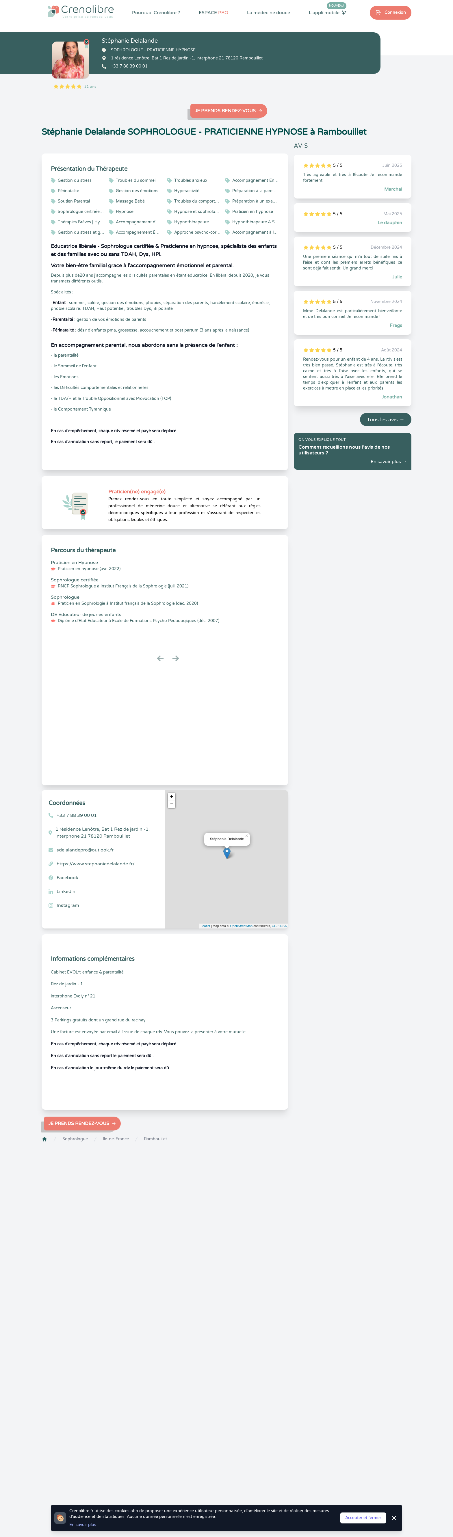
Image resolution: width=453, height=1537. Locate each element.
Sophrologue (75, 1139)
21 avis (90, 87)
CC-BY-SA (279, 926)
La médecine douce (268, 13)
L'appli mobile (327, 12)
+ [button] (171, 796)
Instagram (68, 905)
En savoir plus (82, 1524)
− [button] (171, 804)
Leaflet (205, 926)
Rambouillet (155, 1139)
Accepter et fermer (363, 1517)
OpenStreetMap (241, 926)
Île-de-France (116, 1139)
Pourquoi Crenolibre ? (156, 13)
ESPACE (213, 13)
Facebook (67, 878)
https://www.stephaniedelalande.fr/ (96, 864)
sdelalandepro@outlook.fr (85, 850)
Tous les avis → (385, 419)
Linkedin (66, 891)
